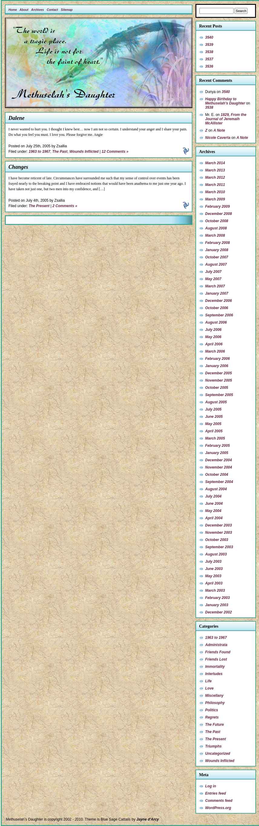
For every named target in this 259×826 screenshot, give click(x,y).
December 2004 (218, 460)
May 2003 (213, 576)
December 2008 (218, 214)
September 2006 (219, 315)
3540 (209, 37)
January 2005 (216, 453)
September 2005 (219, 395)
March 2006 (215, 351)
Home (12, 9)
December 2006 (218, 301)
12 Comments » (115, 151)
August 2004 (216, 489)
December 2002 (218, 612)
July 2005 (213, 409)
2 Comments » (64, 206)
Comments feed (218, 801)
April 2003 (213, 583)
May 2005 (213, 424)
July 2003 (213, 561)
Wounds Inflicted (83, 151)
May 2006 (213, 337)
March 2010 (215, 192)
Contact (52, 9)
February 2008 (217, 243)
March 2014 (215, 163)
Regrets (212, 717)
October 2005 (216, 388)
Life (208, 681)
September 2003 (219, 547)
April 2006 (213, 344)
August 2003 (216, 554)
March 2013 (215, 170)
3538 (209, 52)
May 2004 (213, 511)
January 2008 (216, 250)
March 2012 (215, 177)
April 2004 (213, 518)
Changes (18, 167)
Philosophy (215, 703)
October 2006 (216, 308)
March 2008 (215, 235)
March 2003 (215, 590)
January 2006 (216, 366)
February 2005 (217, 445)
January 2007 (216, 293)
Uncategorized (217, 753)
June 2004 (214, 503)
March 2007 (215, 286)
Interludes (213, 674)
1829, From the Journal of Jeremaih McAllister (225, 119)
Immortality (215, 666)
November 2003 (218, 532)
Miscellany (214, 695)
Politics (211, 710)
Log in (210, 786)
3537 (209, 59)
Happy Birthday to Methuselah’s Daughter (225, 101)
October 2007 (216, 257)
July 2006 (213, 330)
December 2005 (218, 373)
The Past (59, 151)
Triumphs (213, 746)
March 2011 (215, 185)
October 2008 (216, 221)
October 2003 (216, 540)
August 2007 (216, 264)
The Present (39, 206)
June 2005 (214, 417)
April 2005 (213, 431)
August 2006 (216, 322)
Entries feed (215, 793)
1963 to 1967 (39, 151)
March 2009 (215, 199)
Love (209, 688)
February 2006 (217, 359)
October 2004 (216, 474)
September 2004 (219, 482)
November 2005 (218, 380)
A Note (219, 130)
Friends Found (217, 652)
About (24, 9)
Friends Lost (216, 659)
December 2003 (218, 525)
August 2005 (216, 402)
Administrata (216, 645)
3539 (209, 45)
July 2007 (213, 272)
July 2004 (213, 496)
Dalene (16, 118)
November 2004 (218, 467)
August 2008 (216, 228)
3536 (209, 66)
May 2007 (213, 279)
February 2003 (217, 598)
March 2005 (215, 438)
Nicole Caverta (217, 138)
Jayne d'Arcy (147, 819)
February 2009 (217, 206)
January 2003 (216, 605)
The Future (214, 724)
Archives (37, 9)
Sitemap (67, 9)
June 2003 (214, 569)
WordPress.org (218, 808)
